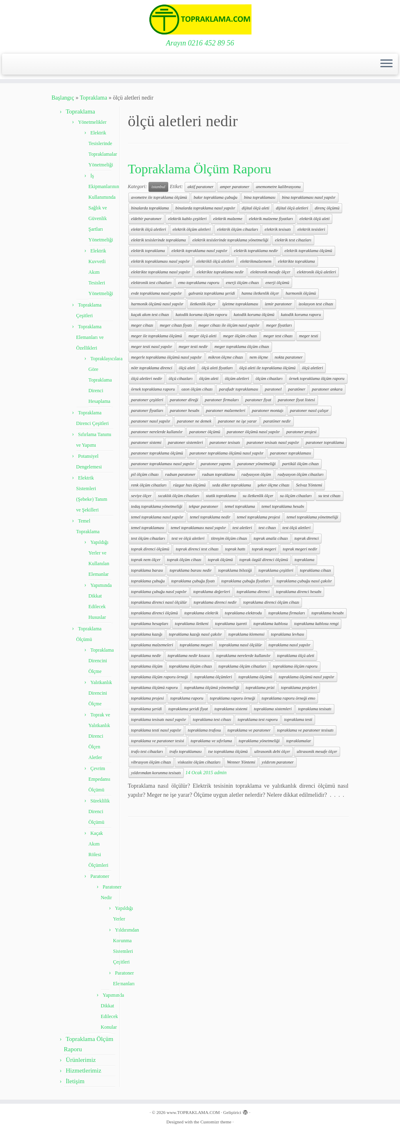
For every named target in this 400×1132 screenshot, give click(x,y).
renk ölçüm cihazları (149, 485)
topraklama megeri (196, 645)
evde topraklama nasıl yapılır (156, 293)
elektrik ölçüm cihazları (237, 229)
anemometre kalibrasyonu (278, 186)
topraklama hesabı (327, 613)
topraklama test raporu (257, 719)
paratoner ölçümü (204, 432)
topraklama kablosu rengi (316, 623)
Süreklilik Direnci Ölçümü (99, 811)
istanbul (158, 186)
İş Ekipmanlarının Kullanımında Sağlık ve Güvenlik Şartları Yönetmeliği (104, 208)
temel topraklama (240, 506)
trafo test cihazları (147, 751)
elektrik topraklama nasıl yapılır (199, 250)
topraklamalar (298, 741)
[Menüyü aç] (386, 64)
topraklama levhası (287, 634)
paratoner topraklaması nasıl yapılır (162, 463)
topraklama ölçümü (255, 677)
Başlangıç (63, 98)
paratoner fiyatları (147, 410)
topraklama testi (298, 719)
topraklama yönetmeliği (259, 741)
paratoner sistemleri (185, 442)
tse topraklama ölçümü (228, 751)
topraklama (304, 559)
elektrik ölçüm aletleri (192, 229)
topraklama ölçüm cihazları (243, 666)
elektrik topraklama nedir (256, 250)
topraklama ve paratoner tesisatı (305, 730)
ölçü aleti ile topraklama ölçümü (267, 368)
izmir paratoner (278, 304)
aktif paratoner (200, 186)
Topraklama (93, 98)
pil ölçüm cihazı (145, 474)
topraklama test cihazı (212, 719)
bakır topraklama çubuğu (216, 197)
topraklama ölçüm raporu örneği (159, 677)
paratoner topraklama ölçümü (157, 453)
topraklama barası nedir (190, 570)
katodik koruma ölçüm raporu (201, 314)
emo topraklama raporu (198, 282)
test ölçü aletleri (297, 527)
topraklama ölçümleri (213, 677)
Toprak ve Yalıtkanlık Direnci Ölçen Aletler (99, 736)
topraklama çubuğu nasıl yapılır (159, 591)
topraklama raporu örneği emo (288, 698)
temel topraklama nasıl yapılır (157, 517)
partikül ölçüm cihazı (300, 463)
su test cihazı (329, 495)
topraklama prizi (260, 687)
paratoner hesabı (184, 410)
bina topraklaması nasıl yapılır (308, 197)
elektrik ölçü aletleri (148, 229)
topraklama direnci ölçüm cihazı (271, 602)
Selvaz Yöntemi (309, 485)
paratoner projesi (301, 432)
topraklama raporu (186, 698)
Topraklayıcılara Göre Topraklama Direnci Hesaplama (106, 380)
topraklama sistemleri (273, 709)
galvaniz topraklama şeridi (211, 293)
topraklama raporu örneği (232, 698)
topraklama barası (147, 570)
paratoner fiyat (258, 400)
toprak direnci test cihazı (197, 549)
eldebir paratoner (146, 218)
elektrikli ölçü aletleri (215, 261)
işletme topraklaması (240, 304)
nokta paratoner (289, 357)
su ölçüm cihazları (296, 495)
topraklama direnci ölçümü (154, 613)
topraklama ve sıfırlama (211, 741)
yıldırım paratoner (278, 762)
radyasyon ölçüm (256, 474)
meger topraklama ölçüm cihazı (242, 346)
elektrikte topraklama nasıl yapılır (160, 272)
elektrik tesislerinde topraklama (158, 240)
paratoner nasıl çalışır (309, 410)
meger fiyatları (279, 325)
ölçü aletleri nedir (146, 378)
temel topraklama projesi (258, 517)
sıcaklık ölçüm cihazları (178, 495)
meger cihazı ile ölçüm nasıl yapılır (229, 325)
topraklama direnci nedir (215, 602)
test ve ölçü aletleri (187, 538)
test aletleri (242, 527)
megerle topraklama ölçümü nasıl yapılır (166, 357)
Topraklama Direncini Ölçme (101, 660)
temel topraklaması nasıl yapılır (198, 527)
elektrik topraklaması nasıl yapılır (160, 261)
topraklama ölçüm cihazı (190, 666)
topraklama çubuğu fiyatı (193, 581)
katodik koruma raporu (301, 314)
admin (220, 772)
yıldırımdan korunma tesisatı (156, 773)
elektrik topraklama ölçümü (308, 250)
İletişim (75, 1081)
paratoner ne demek (194, 421)
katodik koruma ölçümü (254, 314)
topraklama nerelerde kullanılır (243, 655)
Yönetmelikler (92, 122)
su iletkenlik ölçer (257, 495)
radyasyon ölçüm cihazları (301, 474)
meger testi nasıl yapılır (151, 346)
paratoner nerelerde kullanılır (157, 432)
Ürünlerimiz (81, 1060)
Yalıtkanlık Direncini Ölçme (100, 693)
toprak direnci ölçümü (150, 549)
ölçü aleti (187, 368)
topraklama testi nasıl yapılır (156, 730)
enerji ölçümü (277, 282)
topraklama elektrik (201, 613)
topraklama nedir (146, 655)
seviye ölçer (141, 495)
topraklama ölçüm (147, 666)
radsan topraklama (218, 474)
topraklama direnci (253, 591)
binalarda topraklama (150, 208)
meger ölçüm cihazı (240, 336)
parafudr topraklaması (238, 389)
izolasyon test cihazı (316, 304)
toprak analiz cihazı (271, 538)
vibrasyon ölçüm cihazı (151, 762)
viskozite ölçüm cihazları (199, 762)
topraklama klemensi (247, 634)
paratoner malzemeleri (225, 410)
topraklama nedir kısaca (189, 655)
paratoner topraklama (325, 442)
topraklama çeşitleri (275, 570)
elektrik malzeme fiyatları (271, 218)
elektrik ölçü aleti (314, 218)
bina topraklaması (260, 197)
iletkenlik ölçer (203, 304)
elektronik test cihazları (151, 282)
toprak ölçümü (220, 559)
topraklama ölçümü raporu (154, 687)
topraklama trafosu (204, 730)
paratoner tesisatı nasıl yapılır (273, 442)
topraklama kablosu (271, 623)
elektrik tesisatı (278, 229)
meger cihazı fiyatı (176, 325)
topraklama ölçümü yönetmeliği (211, 687)
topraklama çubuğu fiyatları (246, 581)
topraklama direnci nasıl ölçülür (159, 602)
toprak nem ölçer (146, 559)
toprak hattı (235, 549)
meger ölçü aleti (202, 336)
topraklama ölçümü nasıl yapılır (306, 677)
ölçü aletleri (312, 368)
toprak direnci (307, 538)
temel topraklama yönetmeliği (312, 517)
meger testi (308, 336)
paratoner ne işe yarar (237, 421)
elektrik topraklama (148, 250)
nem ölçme (258, 357)
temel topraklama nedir (210, 517)
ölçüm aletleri (237, 378)
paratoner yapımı (216, 463)
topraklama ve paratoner (249, 730)
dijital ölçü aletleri (292, 208)
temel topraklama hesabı (283, 506)
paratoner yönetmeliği (256, 463)
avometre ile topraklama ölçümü (159, 197)
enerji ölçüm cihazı (242, 282)
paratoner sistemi (146, 442)
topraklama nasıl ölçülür (240, 645)
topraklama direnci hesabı (298, 591)
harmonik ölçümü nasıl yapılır (157, 304)
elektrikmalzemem (256, 261)
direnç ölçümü (327, 208)
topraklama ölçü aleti (295, 655)
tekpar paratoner (203, 506)
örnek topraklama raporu (153, 389)
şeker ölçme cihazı (274, 485)
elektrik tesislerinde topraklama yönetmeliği (230, 240)
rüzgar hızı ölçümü (189, 485)
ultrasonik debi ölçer (272, 751)
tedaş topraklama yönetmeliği (157, 506)
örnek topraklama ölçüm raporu (317, 378)
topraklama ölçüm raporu (295, 666)
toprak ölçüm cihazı (184, 559)
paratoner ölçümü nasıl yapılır (253, 432)
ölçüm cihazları (269, 378)
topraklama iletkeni (191, 623)
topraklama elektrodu (243, 613)
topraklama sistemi (231, 709)
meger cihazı (142, 325)
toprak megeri (264, 549)
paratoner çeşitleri (147, 400)
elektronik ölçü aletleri (316, 272)
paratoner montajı (267, 410)
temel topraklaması (148, 527)
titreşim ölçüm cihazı (229, 538)
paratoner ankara (327, 389)
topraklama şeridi (146, 709)
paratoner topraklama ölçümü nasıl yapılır (226, 453)
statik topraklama (221, 495)
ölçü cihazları (180, 378)
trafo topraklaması (185, 751)
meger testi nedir (193, 346)
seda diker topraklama (231, 485)
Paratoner (99, 876)
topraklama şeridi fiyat (188, 709)
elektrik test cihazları (293, 240)
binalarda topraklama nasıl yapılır (205, 208)
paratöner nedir (277, 421)
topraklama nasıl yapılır (290, 645)
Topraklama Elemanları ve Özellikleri (90, 337)
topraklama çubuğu (148, 581)
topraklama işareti (231, 623)
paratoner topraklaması (290, 453)
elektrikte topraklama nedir (220, 272)
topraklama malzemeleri (152, 645)
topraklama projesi (147, 698)
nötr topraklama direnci (152, 368)
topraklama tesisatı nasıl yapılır (158, 719)
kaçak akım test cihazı (150, 314)
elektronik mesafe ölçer (270, 272)
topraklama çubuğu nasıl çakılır (304, 581)
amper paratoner (234, 186)
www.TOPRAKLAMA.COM (193, 1112)
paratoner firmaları (222, 400)
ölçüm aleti (208, 378)
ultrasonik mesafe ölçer (317, 751)
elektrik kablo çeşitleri (187, 218)
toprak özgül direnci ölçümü (264, 559)
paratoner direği (184, 400)
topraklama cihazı (315, 570)
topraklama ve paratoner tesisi (157, 741)
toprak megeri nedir (300, 549)
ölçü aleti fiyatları (217, 368)
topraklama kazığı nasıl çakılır (195, 634)
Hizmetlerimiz (83, 1070)
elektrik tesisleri (311, 229)
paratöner (296, 389)
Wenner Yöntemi (241, 762)
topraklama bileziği (235, 570)
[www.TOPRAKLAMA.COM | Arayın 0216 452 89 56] (200, 19)
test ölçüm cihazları (148, 538)
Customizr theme (215, 1121)
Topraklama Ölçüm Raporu (200, 168)
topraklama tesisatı (314, 709)
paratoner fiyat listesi (296, 400)
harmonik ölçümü (301, 293)
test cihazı (267, 527)
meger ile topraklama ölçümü (156, 336)
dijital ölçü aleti (255, 208)
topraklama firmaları (286, 613)
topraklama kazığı (146, 634)
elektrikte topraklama (296, 261)
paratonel (273, 389)
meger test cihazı (278, 336)
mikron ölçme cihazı (225, 357)
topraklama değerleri (211, 591)
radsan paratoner (180, 474)
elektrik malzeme (227, 218)
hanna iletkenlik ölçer (260, 293)
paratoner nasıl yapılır (151, 421)
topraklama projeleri (299, 687)
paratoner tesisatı (225, 442)
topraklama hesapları (150, 623)
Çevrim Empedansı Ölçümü (99, 779)
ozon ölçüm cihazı (197, 389)
